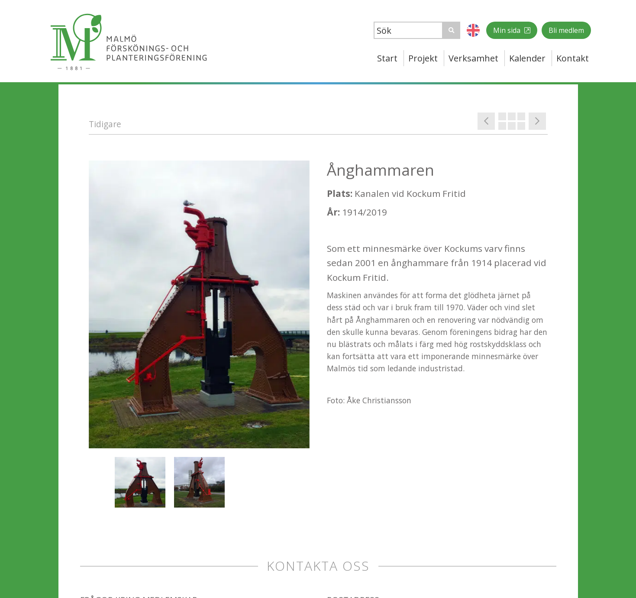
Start (387, 58)
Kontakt (572, 58)
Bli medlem (566, 30)
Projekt (423, 58)
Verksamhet (473, 58)
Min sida (507, 30)
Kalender (527, 58)
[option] (199, 304)
